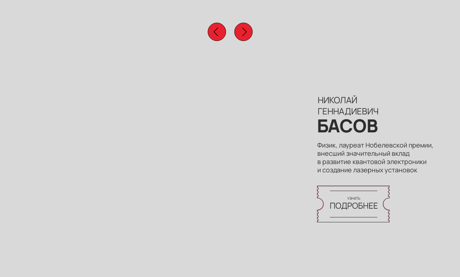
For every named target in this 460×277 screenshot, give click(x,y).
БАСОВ (347, 125)
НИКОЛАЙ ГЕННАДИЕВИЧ (348, 105)
